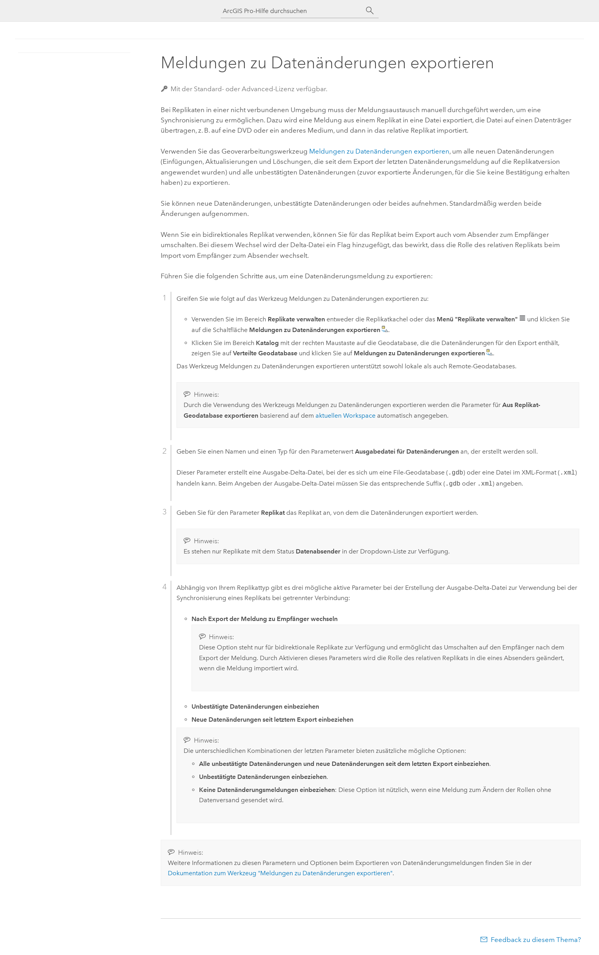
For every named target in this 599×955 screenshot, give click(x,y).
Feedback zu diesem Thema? (536, 940)
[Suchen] (370, 11)
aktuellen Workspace (345, 415)
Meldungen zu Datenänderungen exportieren (379, 151)
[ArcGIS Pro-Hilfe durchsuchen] (292, 11)
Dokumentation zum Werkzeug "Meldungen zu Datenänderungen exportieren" (280, 873)
